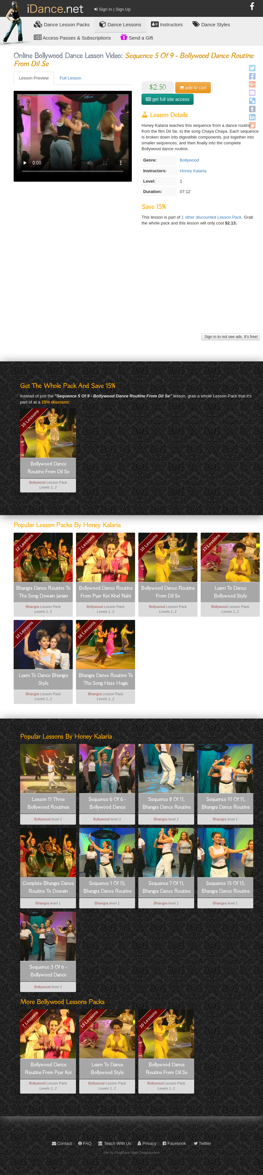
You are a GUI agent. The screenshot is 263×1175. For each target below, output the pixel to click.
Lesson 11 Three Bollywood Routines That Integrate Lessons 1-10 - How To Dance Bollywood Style (48, 803)
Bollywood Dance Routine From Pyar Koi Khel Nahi (105, 592)
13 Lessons (211, 542)
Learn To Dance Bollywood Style (230, 592)
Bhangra (32, 607)
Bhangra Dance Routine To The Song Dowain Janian (43, 592)
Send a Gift (136, 37)
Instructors (167, 24)
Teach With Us (114, 1143)
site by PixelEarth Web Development (132, 1153)
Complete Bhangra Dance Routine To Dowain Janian (48, 887)
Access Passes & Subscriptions (72, 37)
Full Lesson (70, 78)
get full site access (167, 99)
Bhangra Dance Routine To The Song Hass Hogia (105, 679)
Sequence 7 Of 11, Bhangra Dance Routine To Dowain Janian (166, 887)
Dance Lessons (120, 24)
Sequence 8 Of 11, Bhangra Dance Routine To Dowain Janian (166, 803)
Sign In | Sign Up (112, 9)
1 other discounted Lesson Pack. (213, 217)
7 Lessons (87, 542)
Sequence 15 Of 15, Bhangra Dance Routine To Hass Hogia (225, 887)
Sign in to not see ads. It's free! (230, 336)
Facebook (174, 1143)
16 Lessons (86, 630)
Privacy (147, 1143)
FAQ (85, 1143)
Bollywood (189, 160)
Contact (62, 1143)
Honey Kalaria (193, 170)
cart (193, 87)
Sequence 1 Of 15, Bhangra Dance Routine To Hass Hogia (107, 887)
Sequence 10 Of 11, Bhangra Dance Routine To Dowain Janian (225, 803)
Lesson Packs (62, 24)
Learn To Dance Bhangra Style (43, 679)
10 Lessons (30, 418)
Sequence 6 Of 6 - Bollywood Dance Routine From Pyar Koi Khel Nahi (107, 803)
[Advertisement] (136, 286)
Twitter (202, 1143)
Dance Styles (211, 24)
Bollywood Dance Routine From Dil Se (48, 468)
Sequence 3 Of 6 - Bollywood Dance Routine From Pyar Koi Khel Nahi (48, 971)
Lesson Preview (34, 78)
